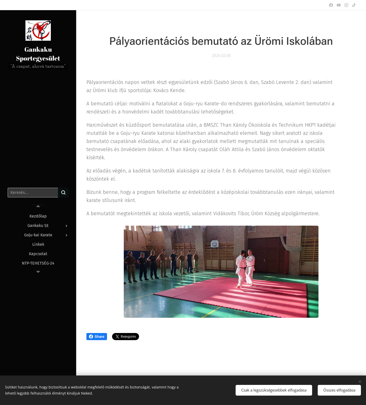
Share (96, 337)
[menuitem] (38, 216)
